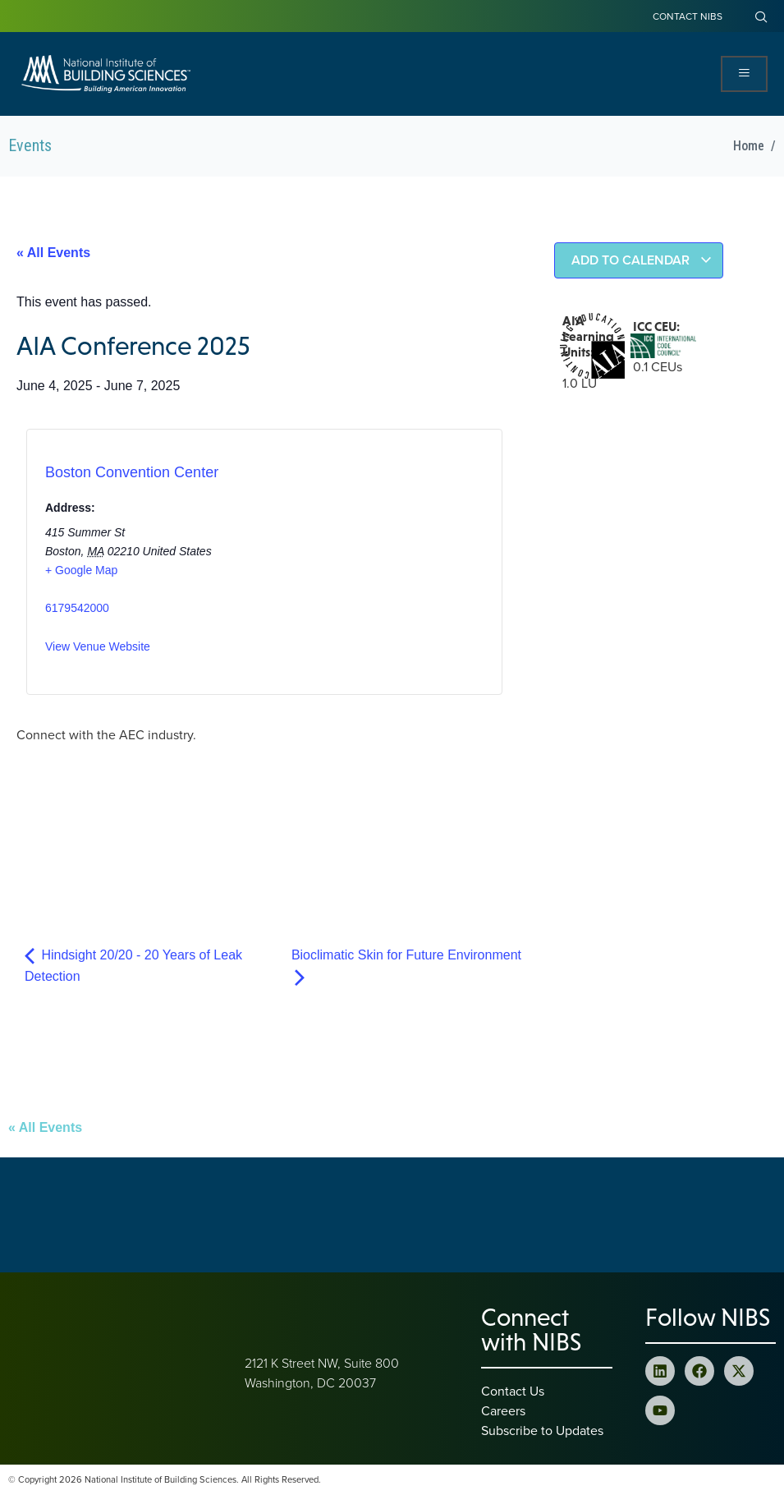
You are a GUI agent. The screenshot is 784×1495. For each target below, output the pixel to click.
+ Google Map (81, 570)
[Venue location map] (333, 566)
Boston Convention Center (131, 472)
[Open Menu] (744, 74)
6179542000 (77, 607)
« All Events (53, 253)
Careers (503, 1410)
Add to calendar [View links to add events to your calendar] (642, 260)
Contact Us (512, 1391)
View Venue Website (97, 646)
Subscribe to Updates (542, 1430)
